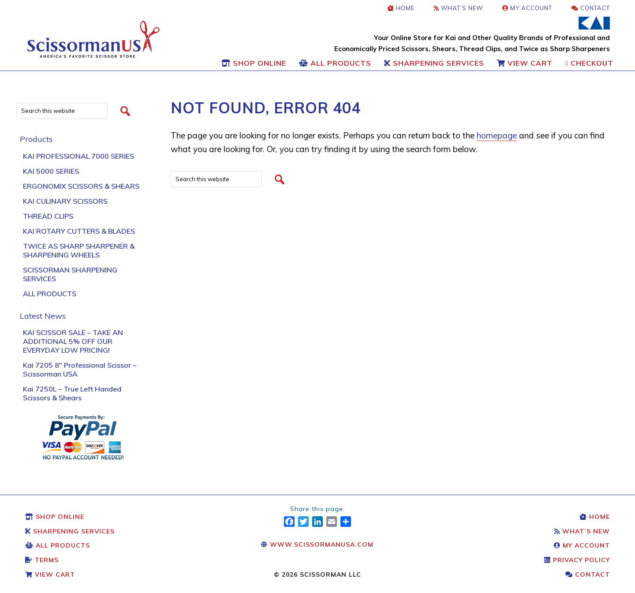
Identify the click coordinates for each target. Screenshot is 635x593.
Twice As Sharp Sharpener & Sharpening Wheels (78, 250)
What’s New (582, 531)
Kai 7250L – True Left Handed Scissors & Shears (72, 393)
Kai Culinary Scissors (65, 201)
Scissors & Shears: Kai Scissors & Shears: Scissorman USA (93, 39)
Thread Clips (48, 216)
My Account (582, 545)
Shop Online (54, 517)
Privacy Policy (577, 560)
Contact (587, 574)
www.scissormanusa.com (317, 544)
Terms (42, 560)
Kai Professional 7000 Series (78, 156)
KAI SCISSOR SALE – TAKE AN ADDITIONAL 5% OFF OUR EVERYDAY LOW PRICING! (73, 341)
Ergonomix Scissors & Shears (81, 186)
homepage (497, 135)
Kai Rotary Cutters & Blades (79, 231)
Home (594, 517)
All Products (49, 293)
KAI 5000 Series (51, 171)
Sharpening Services (70, 531)
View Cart (50, 574)
